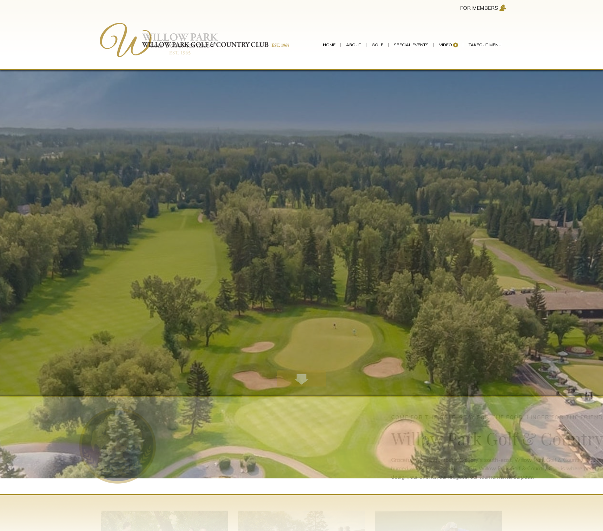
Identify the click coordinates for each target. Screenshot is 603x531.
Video (448, 44)
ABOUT (353, 44)
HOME (329, 44)
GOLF (377, 44)
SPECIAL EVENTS (411, 44)
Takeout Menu (485, 44)
